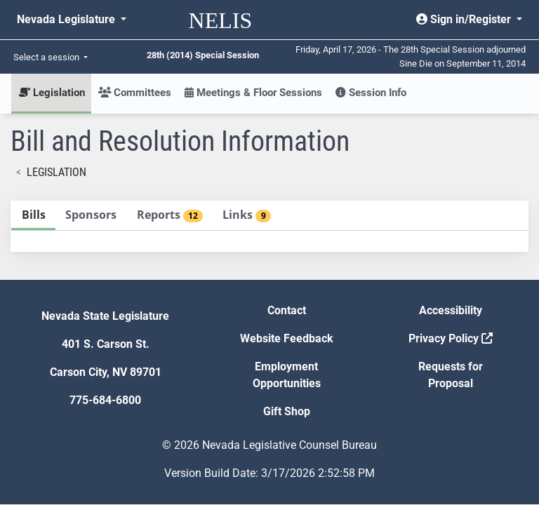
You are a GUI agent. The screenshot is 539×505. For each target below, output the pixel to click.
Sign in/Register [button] (465, 19)
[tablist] (269, 226)
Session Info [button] (370, 92)
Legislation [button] (51, 92)
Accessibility (450, 310)
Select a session (47, 57)
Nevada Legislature (67, 19)
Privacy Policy (450, 338)
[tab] (33, 215)
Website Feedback (286, 338)
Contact (286, 310)
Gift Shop (286, 411)
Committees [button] (134, 92)
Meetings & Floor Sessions (253, 92)
